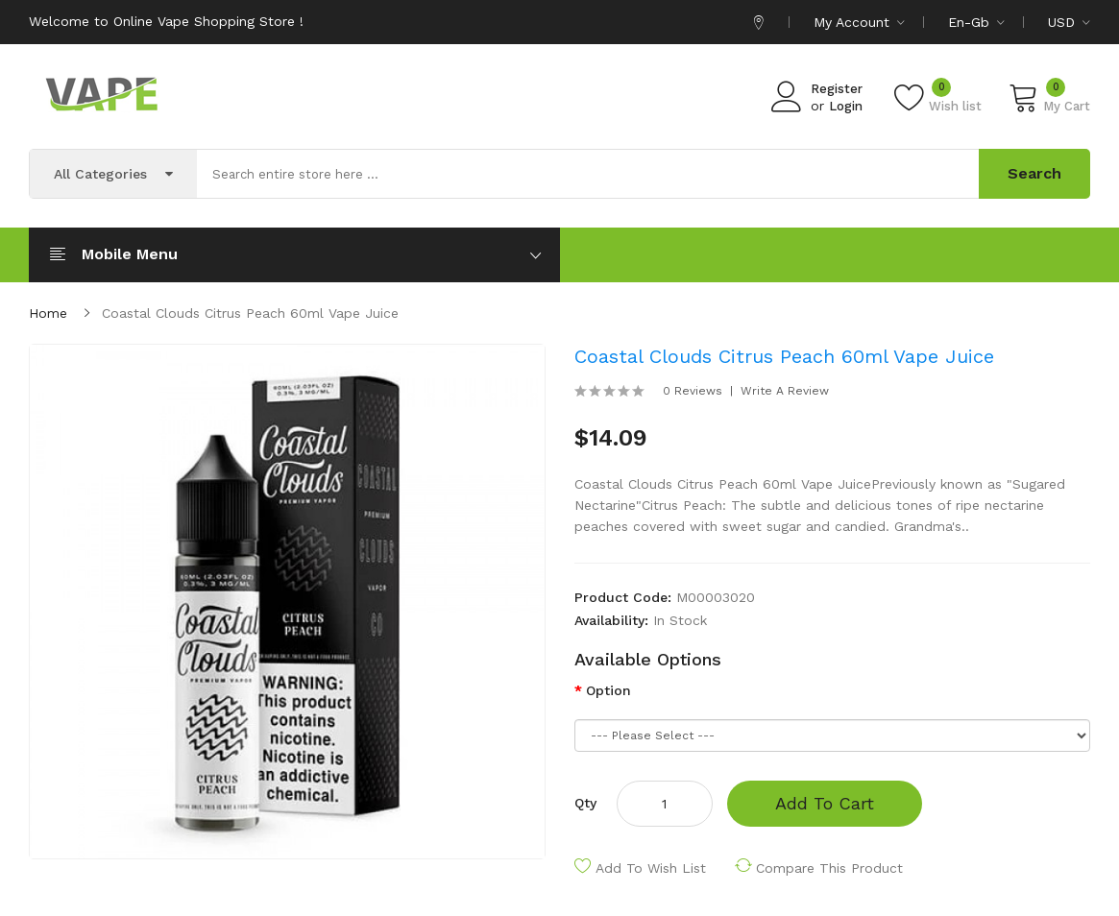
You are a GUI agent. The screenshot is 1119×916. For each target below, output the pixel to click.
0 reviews (692, 391)
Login (846, 106)
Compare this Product (829, 868)
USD (1069, 22)
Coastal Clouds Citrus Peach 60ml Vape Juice (250, 313)
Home (48, 313)
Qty (585, 802)
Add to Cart (824, 803)
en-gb (976, 22)
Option (608, 690)
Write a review (785, 391)
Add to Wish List (651, 868)
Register (837, 89)
